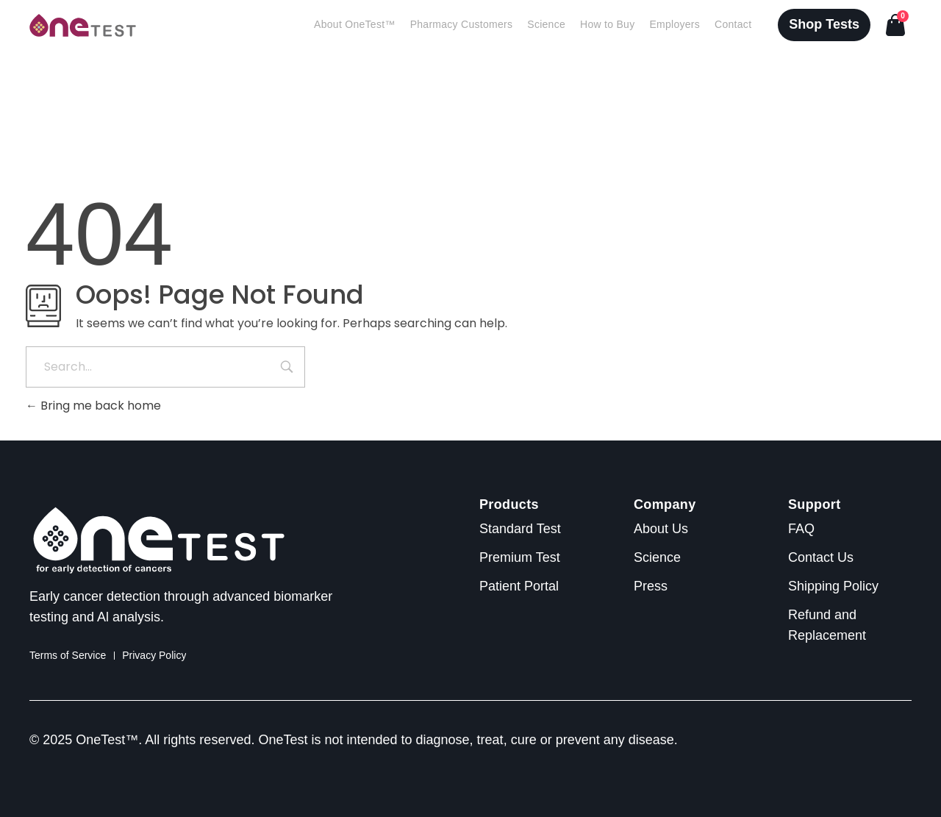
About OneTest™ (355, 24)
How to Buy (607, 24)
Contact (733, 24)
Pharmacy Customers (461, 24)
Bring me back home (93, 405)
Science (546, 24)
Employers (674, 24)
